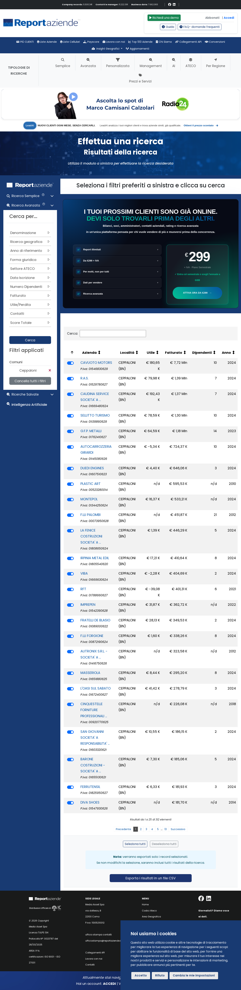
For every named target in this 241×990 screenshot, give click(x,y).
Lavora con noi (114, 42)
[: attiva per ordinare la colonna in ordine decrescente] (71, 352)
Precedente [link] (123, 829)
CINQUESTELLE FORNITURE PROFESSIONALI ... (93, 710)
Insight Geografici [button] (106, 49)
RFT (83, 589)
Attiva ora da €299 (198, 293)
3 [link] (146, 829)
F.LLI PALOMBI (90, 514)
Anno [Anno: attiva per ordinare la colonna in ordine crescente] (226, 352)
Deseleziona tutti (164, 844)
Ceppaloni (28, 370)
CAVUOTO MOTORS (96, 362)
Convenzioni (215, 42)
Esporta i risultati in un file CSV (151, 878)
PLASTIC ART (90, 483)
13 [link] (165, 829)
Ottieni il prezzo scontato (201, 125)
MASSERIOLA (90, 672)
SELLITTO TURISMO (95, 415)
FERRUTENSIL (90, 786)
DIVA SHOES (89, 802)
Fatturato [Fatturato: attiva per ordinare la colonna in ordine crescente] (173, 352)
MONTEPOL (89, 499)
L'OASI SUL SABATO (95, 688)
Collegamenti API (188, 42)
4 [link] (152, 829)
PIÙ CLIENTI (25, 42)
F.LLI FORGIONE (91, 635)
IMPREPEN (87, 604)
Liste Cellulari (70, 42)
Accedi (229, 18)
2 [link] (141, 829)
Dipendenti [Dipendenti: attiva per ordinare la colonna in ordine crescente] (202, 352)
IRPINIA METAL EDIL (94, 558)
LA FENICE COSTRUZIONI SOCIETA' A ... (91, 536)
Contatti (90, 964)
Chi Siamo (164, 42)
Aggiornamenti (137, 49)
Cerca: (106, 333)
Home (145, 904)
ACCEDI (109, 983)
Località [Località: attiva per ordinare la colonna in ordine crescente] (127, 352)
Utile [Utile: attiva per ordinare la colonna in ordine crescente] (151, 352)
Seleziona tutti (135, 844)
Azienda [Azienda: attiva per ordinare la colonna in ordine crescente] (89, 352)
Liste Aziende (47, 42)
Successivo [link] (178, 829)
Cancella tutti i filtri (30, 381)
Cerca (30, 340)
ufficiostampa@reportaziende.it (103, 940)
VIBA (84, 573)
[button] (30, 197)
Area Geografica (151, 916)
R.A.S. (84, 378)
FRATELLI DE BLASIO (95, 620)
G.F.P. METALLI (91, 431)
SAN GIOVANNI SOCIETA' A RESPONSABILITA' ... (95, 737)
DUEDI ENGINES (92, 468)
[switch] (70, 363)
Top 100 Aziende (140, 42)
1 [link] (135, 829)
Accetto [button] (141, 975)
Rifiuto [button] (160, 975)
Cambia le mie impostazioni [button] (194, 975)
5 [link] (158, 829)
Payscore (91, 42)
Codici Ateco (149, 910)
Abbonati (212, 18)
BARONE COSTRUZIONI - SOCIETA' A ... (92, 765)
